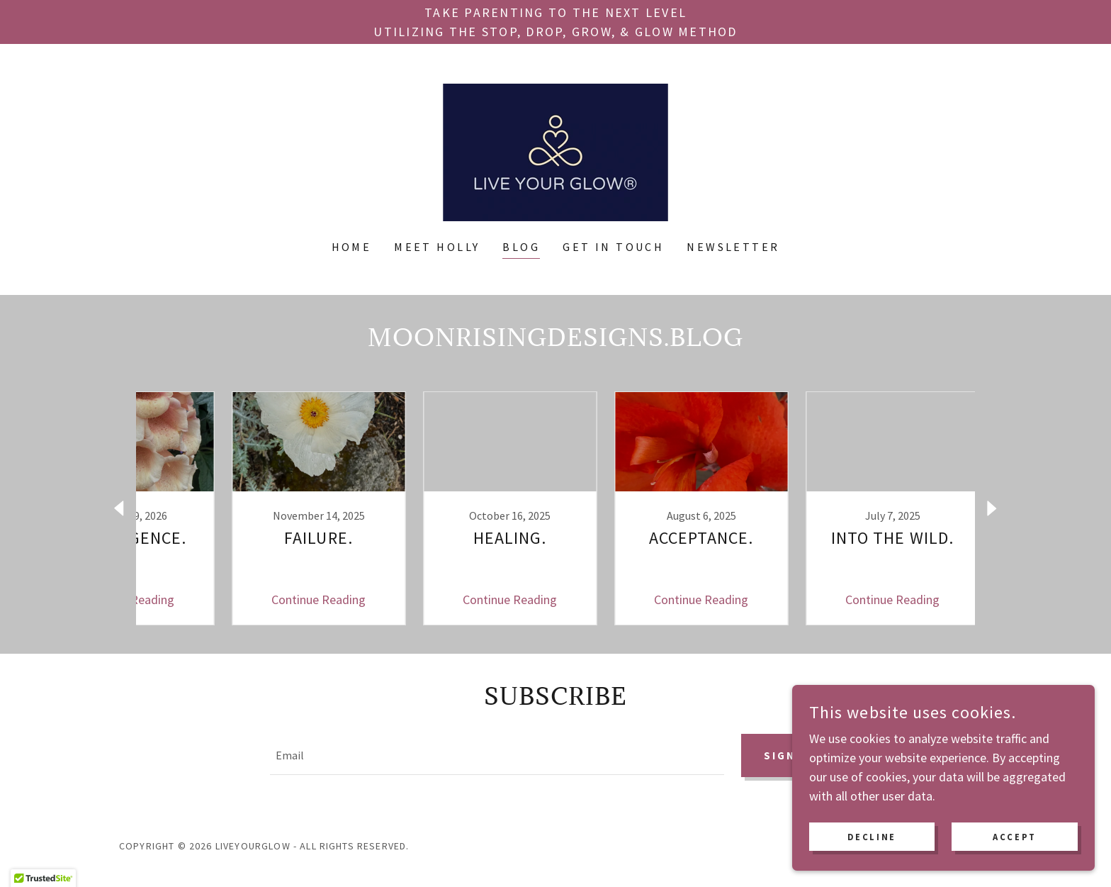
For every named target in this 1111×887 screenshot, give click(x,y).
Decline (885, 836)
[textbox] (494, 756)
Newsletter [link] (733, 247)
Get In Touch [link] (613, 247)
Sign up (788, 756)
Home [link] (352, 247)
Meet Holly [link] (437, 247)
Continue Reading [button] (269, 599)
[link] (555, 151)
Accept (1019, 836)
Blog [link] (521, 247)
